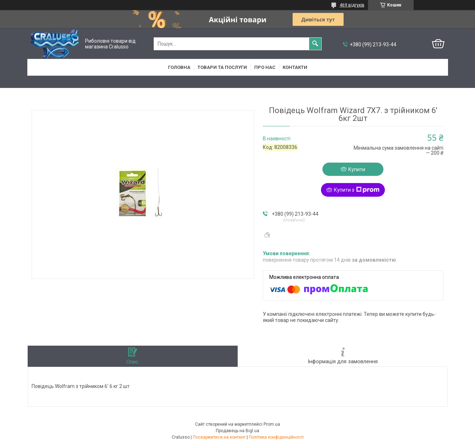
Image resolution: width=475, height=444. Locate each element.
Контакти (295, 67)
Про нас (264, 67)
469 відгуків (352, 5)
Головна (179, 67)
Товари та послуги (222, 67)
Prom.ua (272, 424)
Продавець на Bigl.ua (237, 430)
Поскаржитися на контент (219, 437)
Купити (356, 169)
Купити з (356, 190)
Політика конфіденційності (276, 437)
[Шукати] (315, 44)
